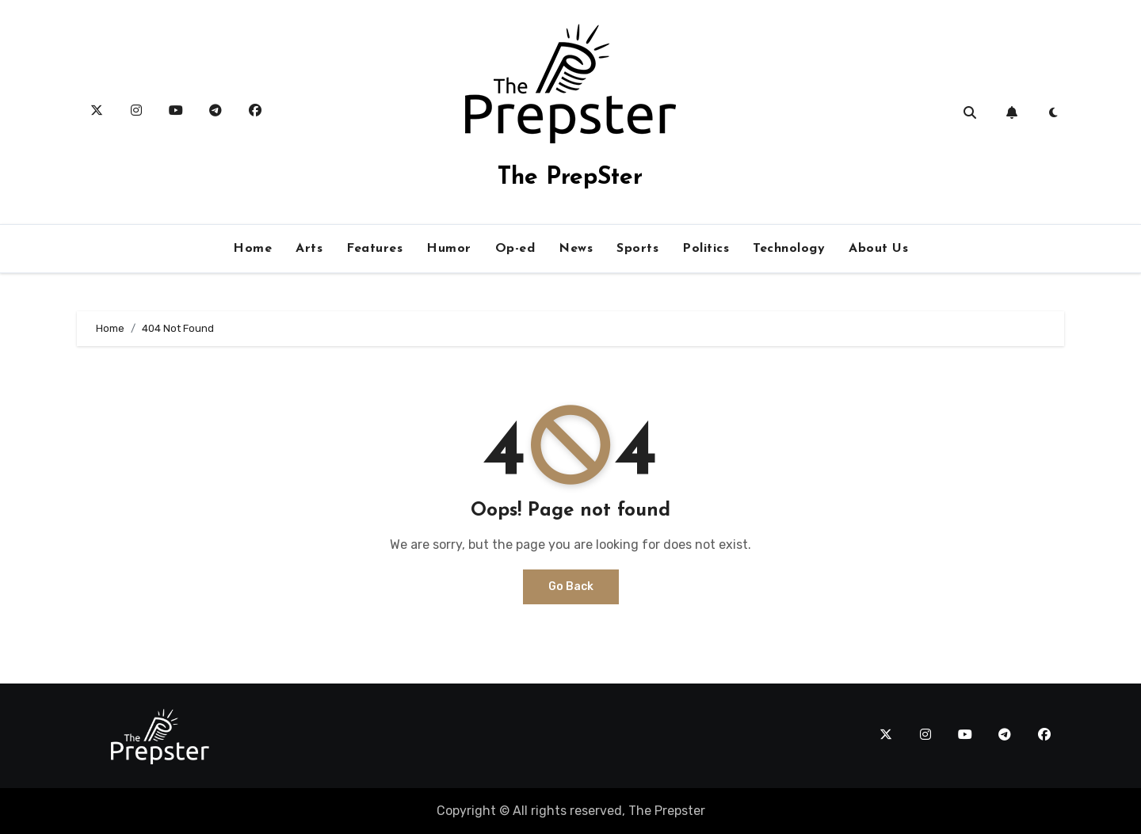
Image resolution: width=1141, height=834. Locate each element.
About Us (878, 248)
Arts (309, 248)
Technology (789, 248)
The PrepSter (570, 178)
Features (374, 248)
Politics (705, 248)
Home (252, 248)
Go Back (570, 586)
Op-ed (515, 248)
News (576, 248)
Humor (448, 248)
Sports (637, 248)
